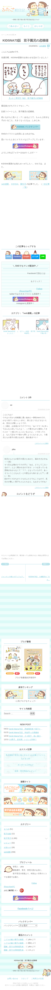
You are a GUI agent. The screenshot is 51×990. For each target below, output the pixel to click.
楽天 (17, 673)
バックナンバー (11, 925)
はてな (35, 256)
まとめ (6, 829)
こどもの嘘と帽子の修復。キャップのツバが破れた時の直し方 (15, 939)
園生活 (23, 184)
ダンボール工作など (26, 765)
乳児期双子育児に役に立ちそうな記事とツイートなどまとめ (25, 757)
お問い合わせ (12, 979)
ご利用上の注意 (37, 979)
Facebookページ (25, 909)
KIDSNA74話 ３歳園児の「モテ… (39, 573)
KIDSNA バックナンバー (27, 127)
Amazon (10, 673)
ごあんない (13, 26)
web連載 (42, 46)
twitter (8, 256)
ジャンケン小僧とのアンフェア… (12, 571)
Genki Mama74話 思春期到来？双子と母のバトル (26, 729)
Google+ (26, 256)
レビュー (7, 843)
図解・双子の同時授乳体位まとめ (15, 947)
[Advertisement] (25, 216)
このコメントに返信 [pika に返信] (41, 487)
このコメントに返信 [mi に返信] (41, 443)
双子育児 (7, 838)
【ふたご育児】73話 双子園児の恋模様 (25, 98)
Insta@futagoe (25, 146)
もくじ (27, 26)
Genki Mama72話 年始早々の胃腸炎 (24, 732)
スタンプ (24, 979)
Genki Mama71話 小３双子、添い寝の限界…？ (26, 736)
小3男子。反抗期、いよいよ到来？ (23, 739)
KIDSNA (14, 184)
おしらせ (38, 26)
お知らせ (7, 847)
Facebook (17, 256)
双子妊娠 (7, 834)
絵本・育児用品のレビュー (25, 771)
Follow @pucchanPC (30, 290)
